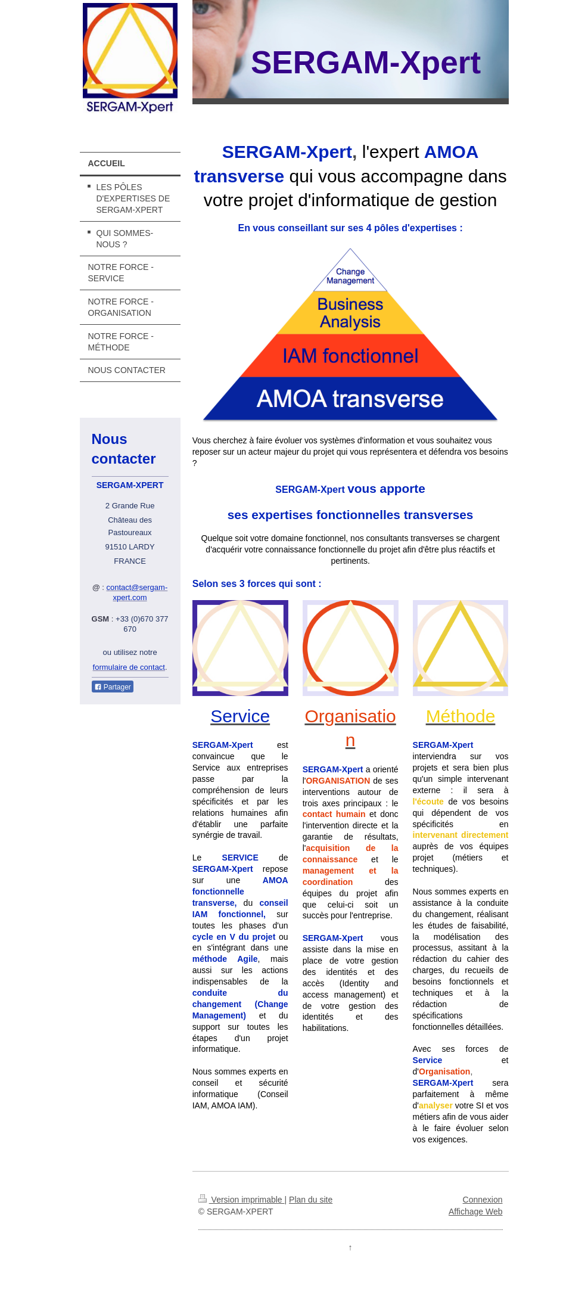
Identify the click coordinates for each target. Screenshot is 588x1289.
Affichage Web (476, 1211)
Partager (112, 687)
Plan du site (310, 1199)
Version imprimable (241, 1199)
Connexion (483, 1199)
